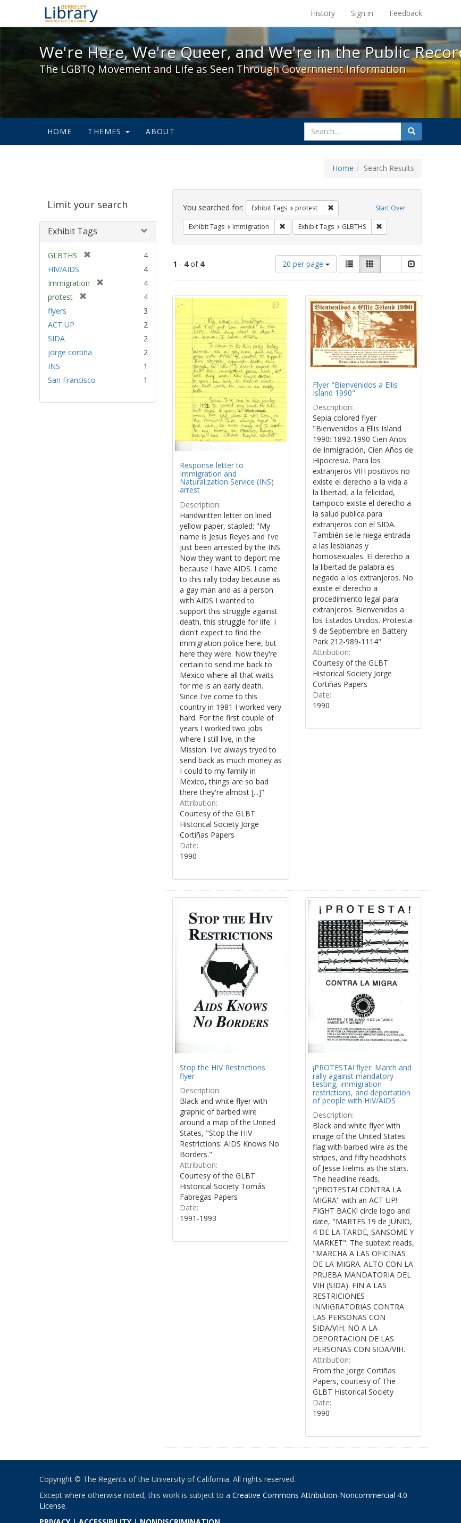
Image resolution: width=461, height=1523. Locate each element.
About (160, 131)
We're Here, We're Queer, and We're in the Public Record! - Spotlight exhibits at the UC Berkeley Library (71, 13)
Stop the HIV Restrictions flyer (222, 1071)
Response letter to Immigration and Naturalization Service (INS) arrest (227, 477)
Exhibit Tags (72, 231)
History (323, 13)
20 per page (306, 264)
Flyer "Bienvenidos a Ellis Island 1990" (355, 389)
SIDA (56, 338)
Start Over (390, 207)
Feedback (405, 13)
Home (59, 131)
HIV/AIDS (63, 269)
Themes (108, 131)
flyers (57, 311)
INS (54, 366)
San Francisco (72, 380)
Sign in (362, 13)
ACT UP (61, 325)
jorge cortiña (70, 352)
